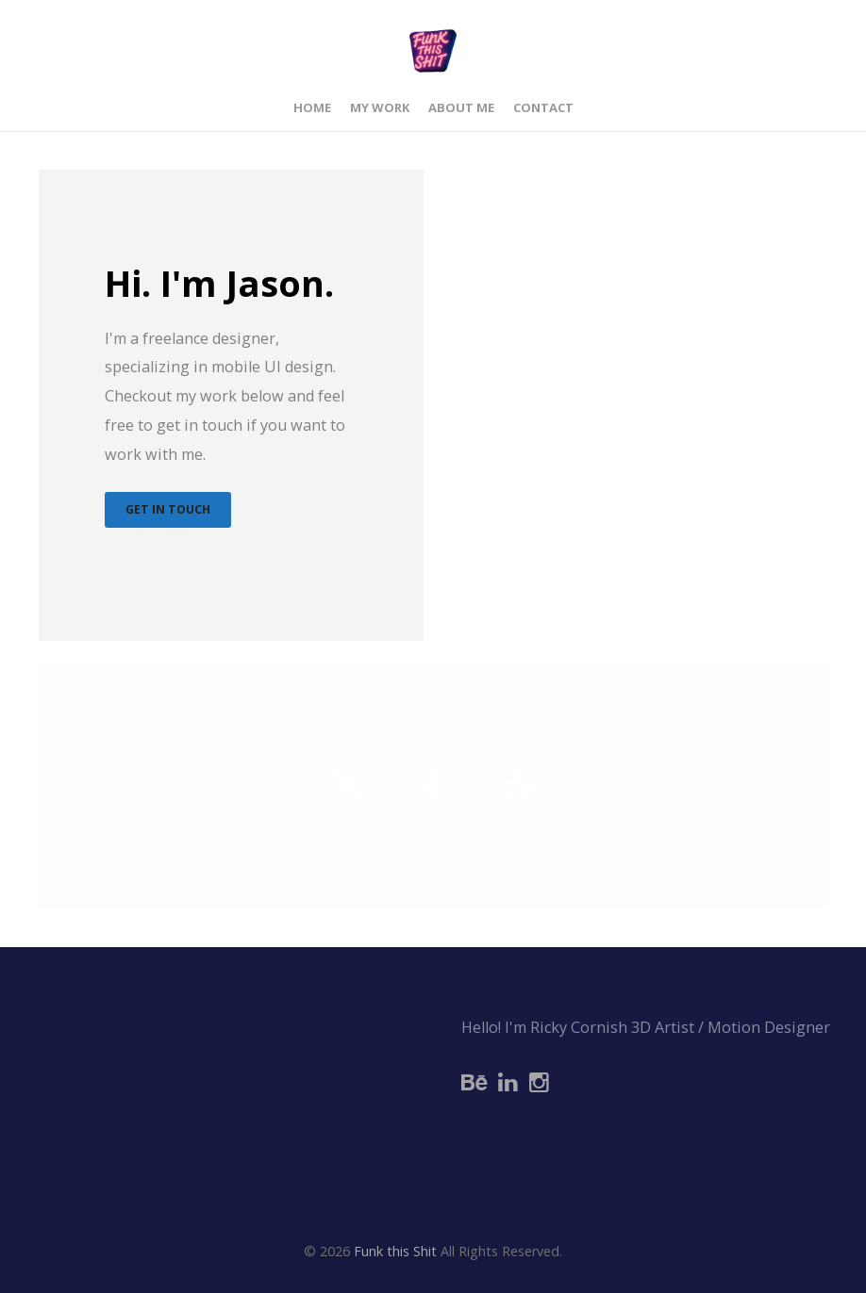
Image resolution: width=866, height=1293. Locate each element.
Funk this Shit (395, 1251)
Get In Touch (166, 509)
